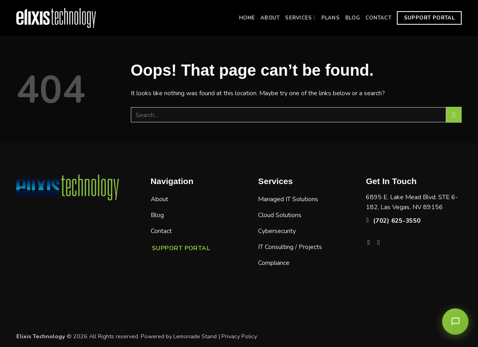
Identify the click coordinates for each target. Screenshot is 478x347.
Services (300, 18)
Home (247, 18)
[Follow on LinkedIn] (380, 242)
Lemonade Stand (195, 336)
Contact (378, 18)
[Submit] (454, 114)
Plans (330, 18)
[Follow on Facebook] (370, 242)
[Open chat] (456, 319)
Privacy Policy (239, 336)
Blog (352, 18)
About (270, 18)
